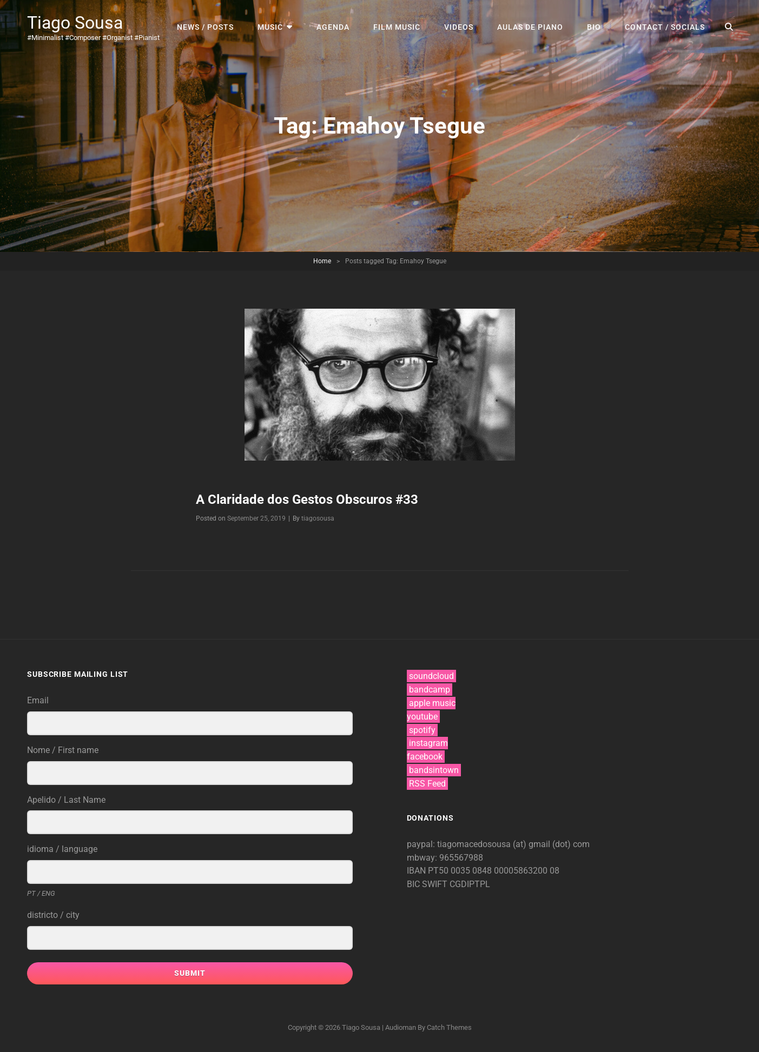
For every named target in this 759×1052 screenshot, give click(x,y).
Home (322, 261)
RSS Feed (427, 783)
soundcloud (431, 676)
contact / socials (665, 27)
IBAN (417, 870)
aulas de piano (530, 27)
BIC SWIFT (428, 884)
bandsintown (434, 770)
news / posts (205, 27)
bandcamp (429, 689)
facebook (425, 756)
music (270, 27)
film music (396, 27)
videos (458, 27)
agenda (332, 27)
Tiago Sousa (75, 22)
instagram (428, 743)
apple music (432, 703)
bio (594, 27)
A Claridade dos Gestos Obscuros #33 (307, 499)
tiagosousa (317, 518)
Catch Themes (449, 1027)
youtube (422, 716)
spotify (422, 730)
